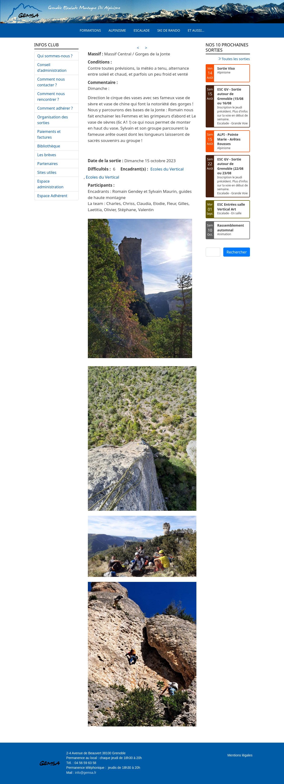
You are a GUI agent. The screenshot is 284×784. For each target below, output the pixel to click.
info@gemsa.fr (85, 772)
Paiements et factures (49, 134)
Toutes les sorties (236, 58)
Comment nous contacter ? (51, 82)
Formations (90, 30)
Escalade (142, 30)
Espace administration (50, 184)
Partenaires (47, 163)
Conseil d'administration (52, 67)
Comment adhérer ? (55, 108)
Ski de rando (168, 30)
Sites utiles (46, 172)
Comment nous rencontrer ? (51, 96)
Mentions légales (239, 755)
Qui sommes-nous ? (55, 55)
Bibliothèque (48, 146)
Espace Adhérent (52, 195)
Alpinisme (117, 30)
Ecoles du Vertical (167, 169)
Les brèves (46, 154)
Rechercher (236, 252)
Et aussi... (196, 30)
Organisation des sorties (52, 119)
